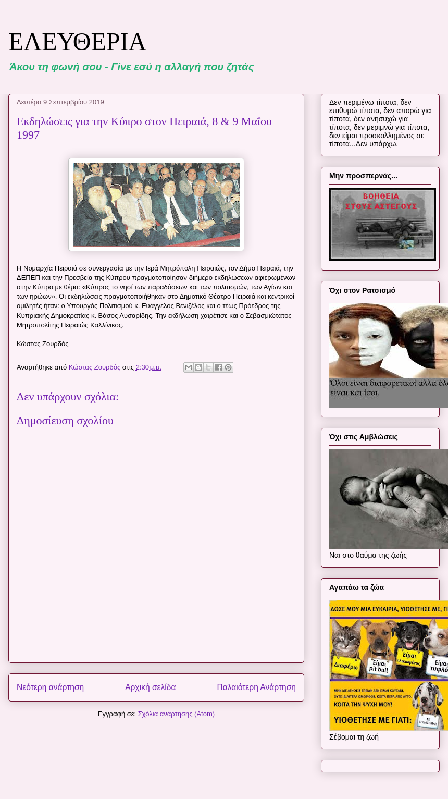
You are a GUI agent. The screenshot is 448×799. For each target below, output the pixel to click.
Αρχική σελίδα (150, 687)
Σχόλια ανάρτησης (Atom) (176, 714)
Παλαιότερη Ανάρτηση (256, 687)
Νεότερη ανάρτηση (50, 687)
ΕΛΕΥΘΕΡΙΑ (77, 41)
